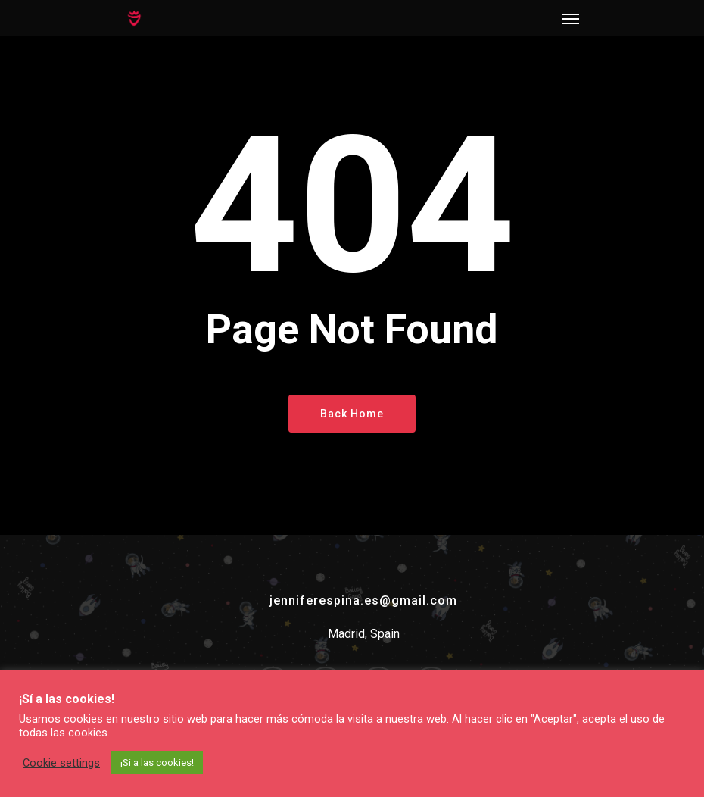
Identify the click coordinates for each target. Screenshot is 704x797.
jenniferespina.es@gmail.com (363, 600)
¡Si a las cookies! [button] (157, 762)
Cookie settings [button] (61, 763)
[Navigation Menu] (570, 18)
